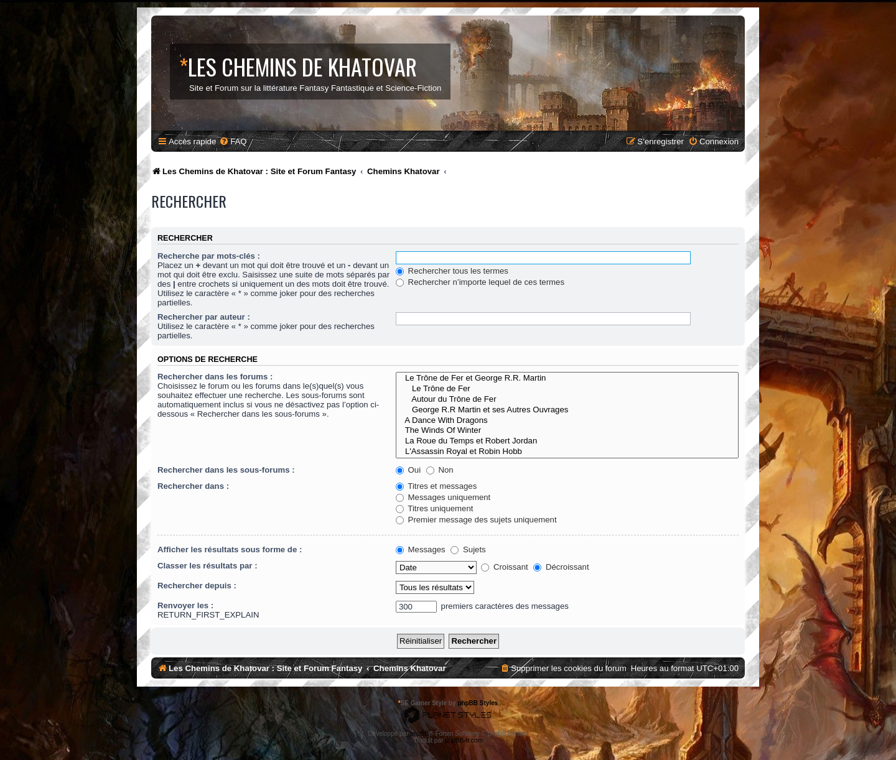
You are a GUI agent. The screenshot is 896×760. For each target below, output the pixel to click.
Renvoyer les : (185, 605)
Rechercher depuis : (196, 585)
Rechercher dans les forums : (215, 376)
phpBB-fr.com (464, 740)
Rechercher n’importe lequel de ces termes (480, 282)
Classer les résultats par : (207, 565)
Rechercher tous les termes (452, 271)
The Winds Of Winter (567, 430)
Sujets (467, 549)
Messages (421, 549)
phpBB (419, 733)
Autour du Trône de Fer (567, 399)
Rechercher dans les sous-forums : (226, 470)
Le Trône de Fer (567, 389)
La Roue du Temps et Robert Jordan (567, 441)
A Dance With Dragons (567, 420)
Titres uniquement (435, 508)
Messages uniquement (443, 497)
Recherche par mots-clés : (208, 256)
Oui (408, 470)
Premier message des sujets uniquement (476, 519)
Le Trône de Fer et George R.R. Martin (567, 378)
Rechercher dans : (193, 486)
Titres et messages (436, 486)
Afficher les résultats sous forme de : (229, 549)
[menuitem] (232, 141)
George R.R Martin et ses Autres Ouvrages (567, 410)
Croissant (504, 567)
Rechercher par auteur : (203, 317)
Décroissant (561, 567)
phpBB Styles (477, 703)
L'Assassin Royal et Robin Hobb (567, 452)
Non (440, 470)
